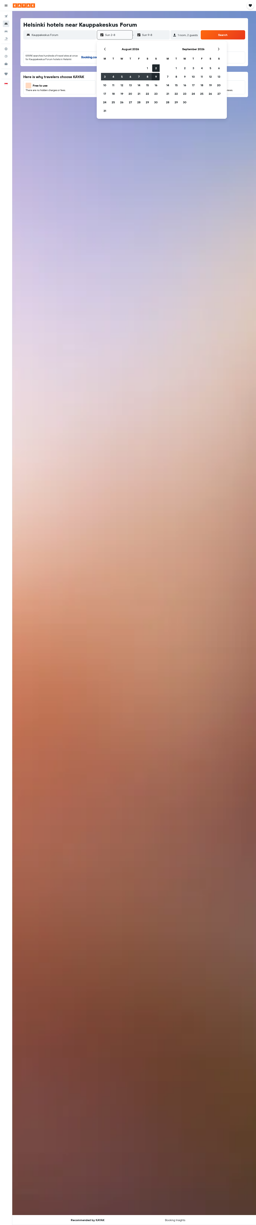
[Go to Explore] (6, 48)
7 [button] (139, 76)
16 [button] (156, 85)
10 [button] (104, 85)
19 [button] (122, 93)
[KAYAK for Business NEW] (6, 63)
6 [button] (130, 76)
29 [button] (147, 102)
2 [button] (156, 68)
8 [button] (147, 76)
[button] (6, 5)
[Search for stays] (6, 23)
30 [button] (156, 102)
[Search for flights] (6, 16)
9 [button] (156, 76)
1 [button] (147, 68)
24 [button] (104, 102)
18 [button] (113, 93)
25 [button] (113, 102)
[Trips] (6, 74)
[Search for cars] (6, 31)
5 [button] (122, 76)
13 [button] (130, 85)
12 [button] (122, 85)
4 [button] (113, 76)
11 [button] (113, 85)
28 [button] (138, 102)
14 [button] (139, 85)
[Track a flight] (6, 56)
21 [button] (139, 93)
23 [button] (156, 93)
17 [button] (104, 93)
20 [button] (130, 93)
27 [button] (130, 102)
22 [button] (147, 93)
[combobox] (63, 34)
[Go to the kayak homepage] (24, 5)
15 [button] (147, 85)
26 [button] (121, 102)
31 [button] (104, 111)
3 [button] (105, 76)
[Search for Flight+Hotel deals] (6, 38)
